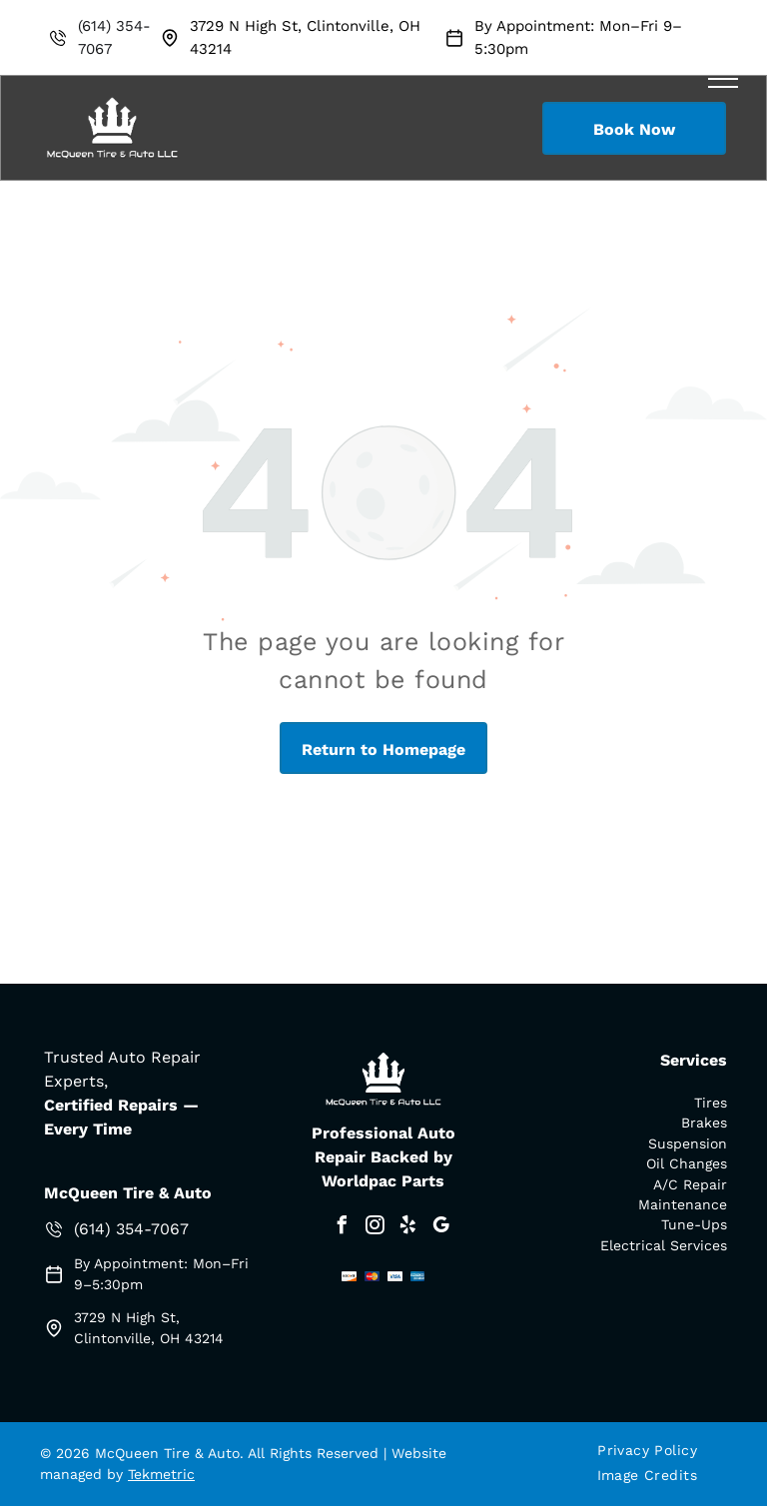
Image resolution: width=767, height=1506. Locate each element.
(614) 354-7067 (131, 1228)
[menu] (723, 79)
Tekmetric (161, 1474)
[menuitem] (654, 1450)
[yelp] (407, 1227)
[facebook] (342, 1227)
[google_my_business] (440, 1227)
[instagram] (374, 1227)
